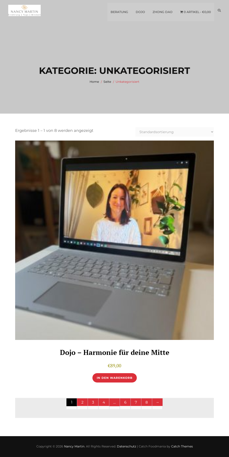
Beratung (119, 11)
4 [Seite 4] (104, 402)
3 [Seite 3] (93, 402)
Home (94, 82)
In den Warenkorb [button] (114, 378)
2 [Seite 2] (82, 402)
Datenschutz (126, 447)
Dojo (140, 11)
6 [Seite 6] (125, 402)
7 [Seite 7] (136, 402)
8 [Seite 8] (146, 402)
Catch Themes (182, 447)
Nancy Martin (74, 447)
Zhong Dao (162, 11)
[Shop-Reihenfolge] (174, 132)
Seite (107, 82)
